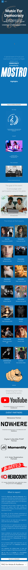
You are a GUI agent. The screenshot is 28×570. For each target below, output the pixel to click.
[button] (25, 564)
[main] (14, 13)
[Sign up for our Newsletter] (14, 559)
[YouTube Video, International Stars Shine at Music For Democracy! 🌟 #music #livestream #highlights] (14, 92)
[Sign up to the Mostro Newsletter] (14, 104)
